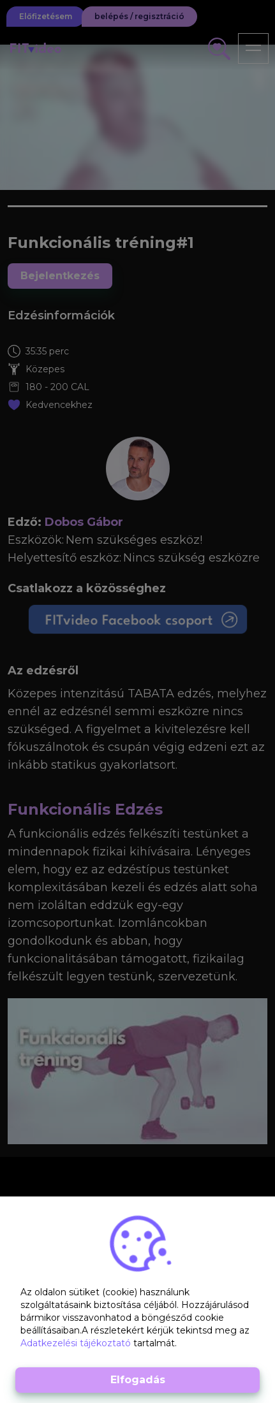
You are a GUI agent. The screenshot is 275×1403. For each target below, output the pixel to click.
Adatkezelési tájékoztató (76, 1343)
